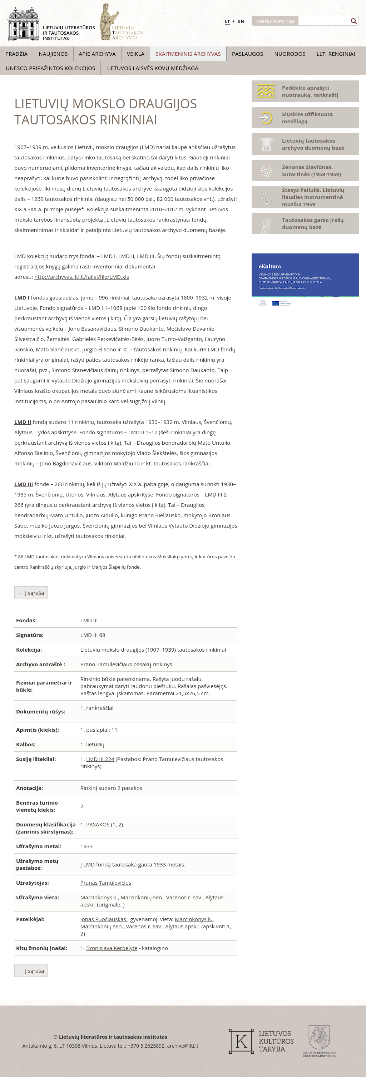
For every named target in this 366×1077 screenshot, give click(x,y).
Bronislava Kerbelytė (111, 948)
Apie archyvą (97, 53)
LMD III (23, 484)
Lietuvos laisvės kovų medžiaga (152, 67)
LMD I (22, 297)
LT (227, 21)
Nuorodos (290, 53)
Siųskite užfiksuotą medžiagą (307, 117)
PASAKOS (97, 824)
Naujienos (53, 53)
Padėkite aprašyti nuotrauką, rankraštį (310, 91)
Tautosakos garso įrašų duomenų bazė (313, 223)
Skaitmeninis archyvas (188, 53)
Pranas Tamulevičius (106, 882)
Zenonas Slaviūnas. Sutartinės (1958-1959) (311, 170)
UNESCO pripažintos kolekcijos (50, 67)
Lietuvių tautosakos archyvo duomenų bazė (313, 144)
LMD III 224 (100, 758)
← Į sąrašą (31, 592)
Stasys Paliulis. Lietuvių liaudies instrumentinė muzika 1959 (313, 197)
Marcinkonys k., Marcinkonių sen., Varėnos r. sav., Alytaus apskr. (147, 922)
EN (241, 21)
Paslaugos (247, 53)
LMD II (22, 421)
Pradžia (16, 53)
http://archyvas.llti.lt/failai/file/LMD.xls (81, 276)
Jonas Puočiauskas (104, 919)
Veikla (135, 53)
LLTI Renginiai (336, 53)
